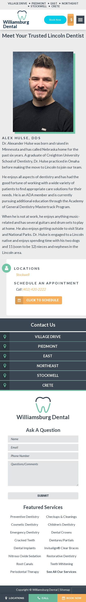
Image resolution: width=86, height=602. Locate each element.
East (54, 3)
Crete (55, 6)
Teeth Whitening (61, 563)
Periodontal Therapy (24, 571)
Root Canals (24, 563)
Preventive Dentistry (24, 516)
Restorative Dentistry (61, 556)
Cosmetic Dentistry (24, 524)
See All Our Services (61, 571)
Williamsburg (43, 408)
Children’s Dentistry (61, 524)
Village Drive (17, 3)
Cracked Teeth (25, 540)
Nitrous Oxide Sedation (24, 556)
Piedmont (39, 3)
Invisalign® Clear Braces (61, 548)
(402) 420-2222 (34, 289)
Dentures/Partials (61, 540)
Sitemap (65, 589)
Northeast (70, 3)
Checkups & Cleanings (61, 516)
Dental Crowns (61, 532)
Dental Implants (25, 548)
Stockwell (39, 6)
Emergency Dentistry (24, 532)
